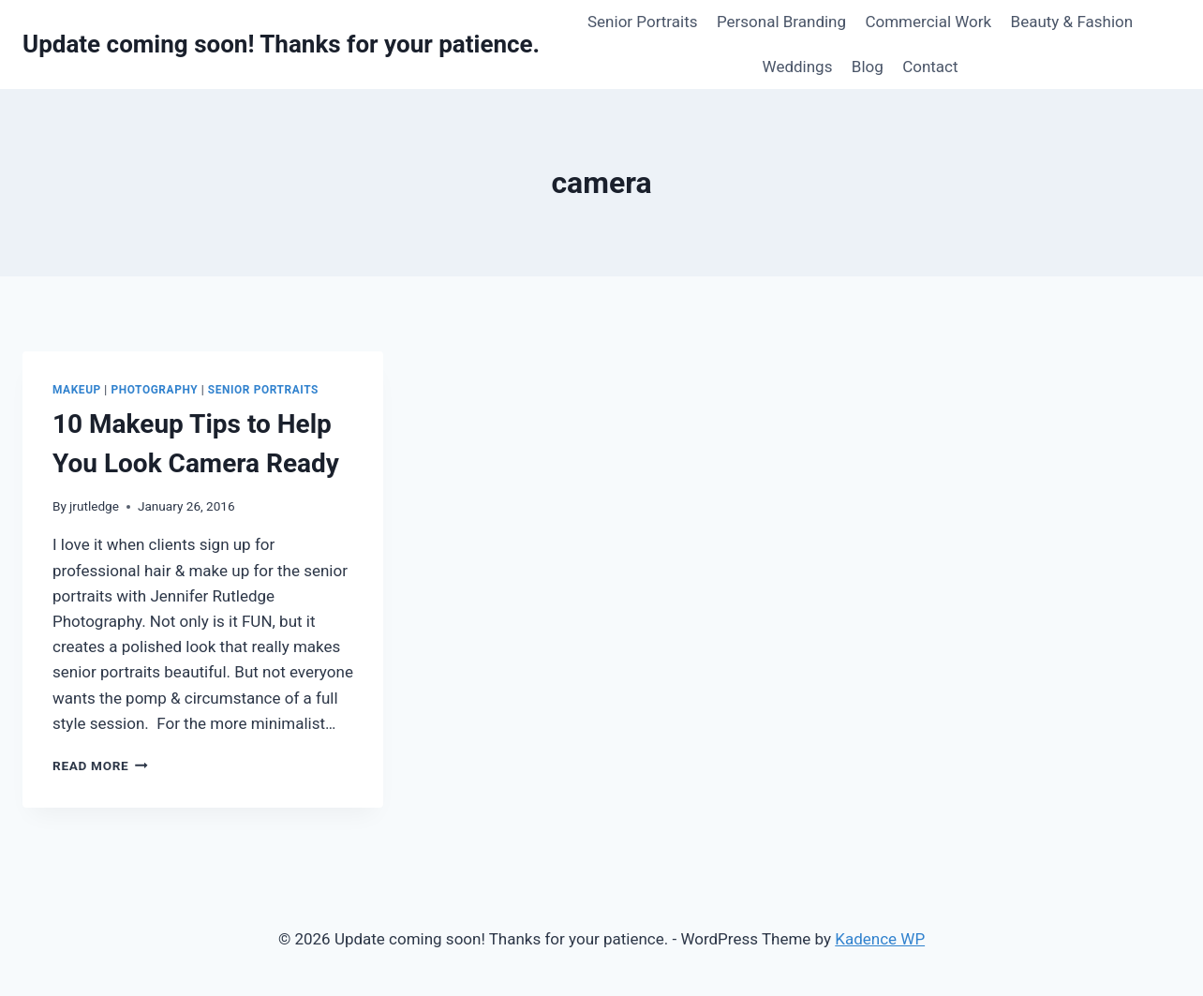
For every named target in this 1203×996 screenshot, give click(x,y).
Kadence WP (880, 938)
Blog (868, 66)
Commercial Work (928, 21)
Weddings (798, 66)
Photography (154, 389)
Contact (930, 66)
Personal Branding (781, 21)
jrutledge (94, 505)
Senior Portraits (642, 21)
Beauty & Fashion (1072, 21)
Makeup (76, 389)
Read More (100, 765)
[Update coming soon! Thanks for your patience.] (281, 44)
